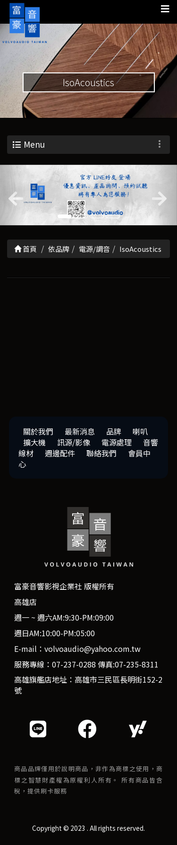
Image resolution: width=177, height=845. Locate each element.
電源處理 (116, 442)
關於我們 (38, 431)
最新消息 (80, 431)
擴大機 (34, 442)
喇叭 (140, 431)
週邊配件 (60, 453)
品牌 (113, 431)
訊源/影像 (73, 442)
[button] (13, 195)
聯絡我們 (101, 453)
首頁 (25, 249)
